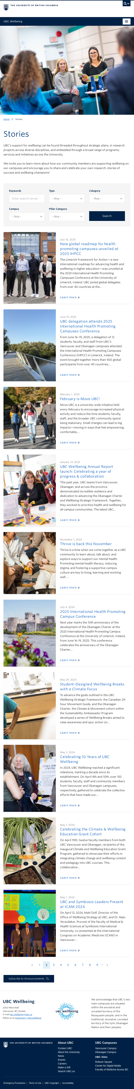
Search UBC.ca (66, 1071)
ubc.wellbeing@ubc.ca (21, 1014)
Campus (14, 209)
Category (94, 190)
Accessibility (67, 1083)
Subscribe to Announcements (29, 978)
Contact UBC (65, 1048)
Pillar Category (58, 209)
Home (6, 119)
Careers (62, 1063)
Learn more (68, 297)
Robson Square (103, 1061)
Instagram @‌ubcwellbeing (28, 1018)
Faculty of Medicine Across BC (111, 1069)
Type (52, 190)
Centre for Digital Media (108, 1065)
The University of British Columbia (47, 7)
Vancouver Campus (106, 1048)
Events (61, 1059)
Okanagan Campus (105, 1052)
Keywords (15, 190)
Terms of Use (35, 1083)
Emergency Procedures (14, 1083)
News (61, 1056)
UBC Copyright (52, 1083)
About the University (69, 1052)
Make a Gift (64, 1067)
